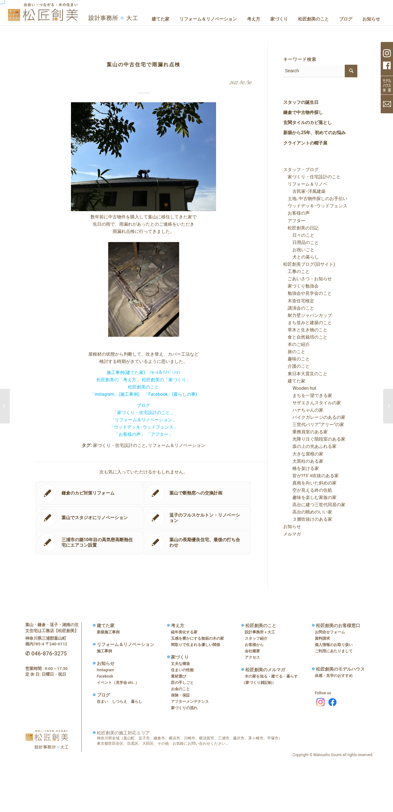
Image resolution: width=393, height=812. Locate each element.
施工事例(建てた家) (126, 372)
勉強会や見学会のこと (307, 293)
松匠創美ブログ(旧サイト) (309, 264)
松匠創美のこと (143, 386)
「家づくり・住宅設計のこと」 (143, 412)
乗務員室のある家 (306, 431)
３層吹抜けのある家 (308, 519)
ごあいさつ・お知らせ (307, 278)
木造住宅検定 (298, 300)
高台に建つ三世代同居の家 (314, 504)
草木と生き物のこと (305, 329)
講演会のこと (298, 308)
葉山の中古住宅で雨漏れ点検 (143, 65)
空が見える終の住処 (308, 490)
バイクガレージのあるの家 (314, 417)
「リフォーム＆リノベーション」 (143, 419)
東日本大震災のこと (305, 373)
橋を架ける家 (301, 468)
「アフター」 (159, 434)
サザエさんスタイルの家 (312, 402)
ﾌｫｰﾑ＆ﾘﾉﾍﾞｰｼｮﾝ (165, 372)
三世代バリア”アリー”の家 (314, 424)
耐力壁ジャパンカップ (307, 315)
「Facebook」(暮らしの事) (170, 394)
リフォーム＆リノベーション (176, 445)
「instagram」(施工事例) (114, 394)
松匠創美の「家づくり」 (166, 379)
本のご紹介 (296, 344)
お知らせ (292, 526)
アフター (294, 220)
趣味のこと (296, 358)
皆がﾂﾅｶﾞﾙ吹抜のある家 (311, 475)
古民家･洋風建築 (305, 191)
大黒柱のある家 (303, 461)
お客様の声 (296, 213)
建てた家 (294, 380)
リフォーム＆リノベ (305, 184)
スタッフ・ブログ (301, 169)
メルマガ (292, 533)
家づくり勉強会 (301, 285)
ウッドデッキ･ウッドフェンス (315, 205)
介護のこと (296, 366)
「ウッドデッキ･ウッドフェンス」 (143, 427)
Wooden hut (300, 388)
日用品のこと (301, 242)
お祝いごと (299, 249)
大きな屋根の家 (303, 453)
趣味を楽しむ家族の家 (310, 497)
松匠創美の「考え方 (116, 379)
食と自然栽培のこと (305, 337)
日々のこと (299, 235)
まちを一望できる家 (308, 395)
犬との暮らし (301, 256)
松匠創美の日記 (301, 227)
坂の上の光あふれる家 (310, 446)
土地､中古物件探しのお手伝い (315, 198)
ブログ (143, 405)
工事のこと (296, 271)
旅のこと (294, 351)
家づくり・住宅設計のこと (119, 445)
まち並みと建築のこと (307, 322)
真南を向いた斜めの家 (310, 482)
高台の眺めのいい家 (308, 511)
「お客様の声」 (129, 434)
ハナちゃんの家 (303, 409)
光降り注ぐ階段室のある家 (314, 439)
